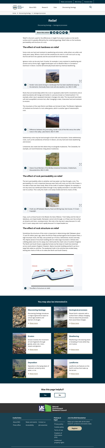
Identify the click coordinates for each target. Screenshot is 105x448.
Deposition (32, 362)
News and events (66, 2)
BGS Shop (78, 2)
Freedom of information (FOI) (58, 435)
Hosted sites (88, 2)
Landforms (73, 362)
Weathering (74, 336)
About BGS (16, 422)
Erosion (31, 336)
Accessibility (30, 425)
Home (14, 13)
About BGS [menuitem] (32, 7)
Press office (17, 425)
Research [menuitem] (45, 7)
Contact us (41, 422)
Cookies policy (59, 427)
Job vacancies (42, 425)
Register (75, 428)
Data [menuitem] (55, 7)
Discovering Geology (25, 13)
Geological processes (40, 13)
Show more (34, 323)
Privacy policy (58, 424)
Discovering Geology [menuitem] (69, 7)
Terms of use (58, 430)
